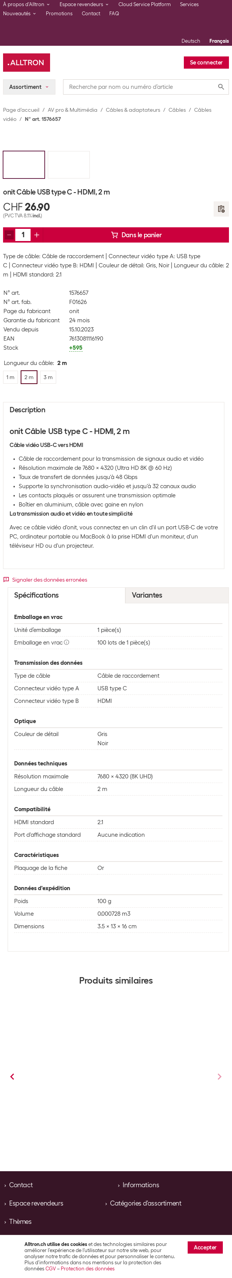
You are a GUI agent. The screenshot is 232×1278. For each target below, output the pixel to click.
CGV (50, 1269)
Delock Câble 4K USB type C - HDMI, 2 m (162, 1085)
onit (74, 311)
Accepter (205, 1247)
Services (189, 4)
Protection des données (88, 1269)
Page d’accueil (21, 110)
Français (219, 41)
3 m (87, 1133)
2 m (47, 1133)
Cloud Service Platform (144, 4)
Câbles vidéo (73, 1111)
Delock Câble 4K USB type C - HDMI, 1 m (66, 1085)
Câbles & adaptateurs (133, 110)
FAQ (114, 13)
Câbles (177, 110)
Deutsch (191, 41)
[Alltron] (26, 62)
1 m (143, 1133)
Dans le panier (136, 235)
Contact (91, 13)
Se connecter (206, 62)
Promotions (59, 13)
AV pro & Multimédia (72, 110)
